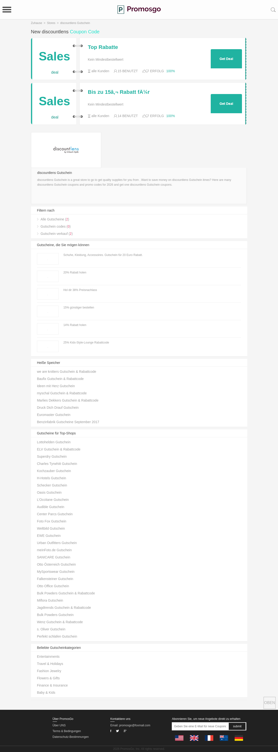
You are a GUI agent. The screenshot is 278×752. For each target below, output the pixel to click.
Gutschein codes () (56, 226)
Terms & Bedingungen (67, 731)
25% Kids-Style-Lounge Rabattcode (86, 342)
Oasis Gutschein (49, 492)
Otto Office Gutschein (53, 586)
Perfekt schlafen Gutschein (57, 636)
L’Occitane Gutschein (53, 500)
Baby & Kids (46, 692)
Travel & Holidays (50, 664)
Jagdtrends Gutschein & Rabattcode (64, 608)
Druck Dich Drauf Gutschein (58, 407)
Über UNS (59, 725)
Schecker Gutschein (52, 485)
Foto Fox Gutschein (51, 521)
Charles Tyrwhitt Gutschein (57, 464)
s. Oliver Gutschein (51, 629)
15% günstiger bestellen (78, 307)
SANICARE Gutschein (53, 557)
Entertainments (48, 656)
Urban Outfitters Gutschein (57, 543)
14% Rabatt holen (74, 325)
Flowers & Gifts (48, 678)
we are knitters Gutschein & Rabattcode (66, 371)
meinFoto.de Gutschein (54, 550)
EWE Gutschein (49, 536)
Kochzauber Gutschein (54, 471)
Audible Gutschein (50, 507)
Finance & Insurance (52, 685)
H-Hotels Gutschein (51, 478)
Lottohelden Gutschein (54, 442)
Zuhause (36, 23)
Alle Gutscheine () (55, 219)
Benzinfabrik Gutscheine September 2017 (68, 422)
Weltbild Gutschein (51, 528)
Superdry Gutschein (52, 456)
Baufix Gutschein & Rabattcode (60, 379)
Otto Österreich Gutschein (56, 564)
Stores (51, 23)
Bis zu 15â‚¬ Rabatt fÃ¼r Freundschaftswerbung (119, 92)
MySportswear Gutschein (55, 572)
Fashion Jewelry (49, 671)
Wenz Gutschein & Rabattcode (60, 622)
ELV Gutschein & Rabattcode (58, 449)
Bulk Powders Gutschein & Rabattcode (66, 593)
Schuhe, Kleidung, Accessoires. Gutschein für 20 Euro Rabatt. (103, 255)
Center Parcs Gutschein (55, 514)
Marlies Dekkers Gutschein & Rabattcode (68, 400)
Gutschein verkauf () (57, 234)
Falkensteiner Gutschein (55, 579)
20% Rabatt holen (74, 272)
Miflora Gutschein (50, 600)
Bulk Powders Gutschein (55, 615)
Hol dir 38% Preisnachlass (80, 290)
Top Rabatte (103, 47)
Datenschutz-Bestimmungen (71, 737)
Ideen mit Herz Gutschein (56, 386)
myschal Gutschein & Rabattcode (62, 393)
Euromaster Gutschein (53, 415)
